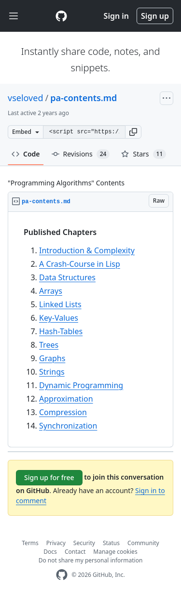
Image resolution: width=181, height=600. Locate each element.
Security (84, 543)
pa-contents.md (83, 98)
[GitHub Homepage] (62, 575)
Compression (63, 412)
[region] (90, 329)
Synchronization (68, 425)
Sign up (155, 16)
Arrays (50, 291)
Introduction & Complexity (87, 250)
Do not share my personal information (91, 560)
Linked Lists (60, 304)
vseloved (25, 98)
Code (26, 153)
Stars (143, 154)
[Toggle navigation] (13, 16)
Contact (75, 552)
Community (143, 543)
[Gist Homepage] (61, 16)
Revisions (81, 154)
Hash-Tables (61, 331)
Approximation (66, 398)
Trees (48, 344)
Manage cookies (115, 552)
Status (111, 543)
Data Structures (67, 277)
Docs (50, 552)
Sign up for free (49, 477)
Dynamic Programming (81, 385)
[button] (133, 132)
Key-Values (58, 318)
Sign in (116, 16)
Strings (52, 371)
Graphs (52, 358)
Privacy (56, 543)
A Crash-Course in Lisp (79, 264)
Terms (30, 543)
